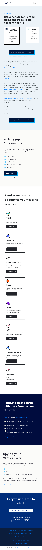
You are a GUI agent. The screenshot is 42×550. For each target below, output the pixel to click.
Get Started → (8, 484)
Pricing (10, 533)
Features (30, 530)
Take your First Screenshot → (14, 437)
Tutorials (16, 533)
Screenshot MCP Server (21, 543)
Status (35, 547)
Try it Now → (10, 173)
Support (31, 533)
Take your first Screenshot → (21, 52)
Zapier (6, 78)
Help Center (24, 533)
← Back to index (8, 13)
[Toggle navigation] (35, 3)
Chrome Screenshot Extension (21, 540)
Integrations (22, 530)
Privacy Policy (20, 547)
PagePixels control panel (13, 89)
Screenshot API (9, 68)
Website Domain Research (21, 536)
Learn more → (12, 226)
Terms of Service (28, 547)
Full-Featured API (22, 417)
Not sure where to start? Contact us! (18, 98)
